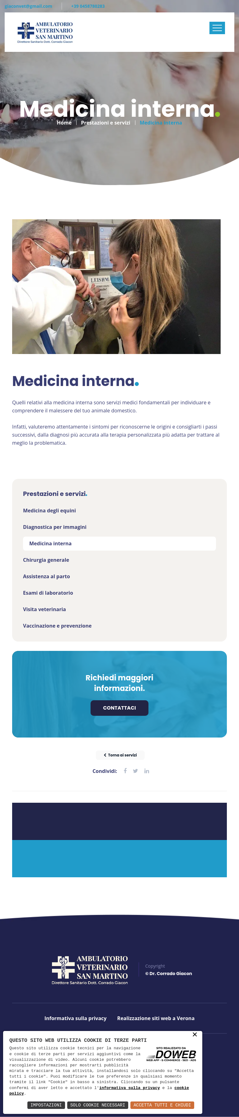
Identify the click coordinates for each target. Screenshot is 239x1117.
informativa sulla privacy (129, 1088)
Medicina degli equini (49, 510)
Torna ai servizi (120, 755)
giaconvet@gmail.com (28, 6)
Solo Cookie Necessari (97, 1105)
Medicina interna (50, 543)
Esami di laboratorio (48, 592)
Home (64, 119)
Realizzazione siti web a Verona (156, 1018)
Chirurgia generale (46, 559)
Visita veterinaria (44, 609)
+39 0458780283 (88, 6)
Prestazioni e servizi (105, 119)
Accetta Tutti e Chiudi (162, 1105)
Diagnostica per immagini (55, 527)
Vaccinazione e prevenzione (57, 625)
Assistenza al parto (46, 576)
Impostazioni (46, 1105)
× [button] (195, 1035)
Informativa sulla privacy (76, 1018)
